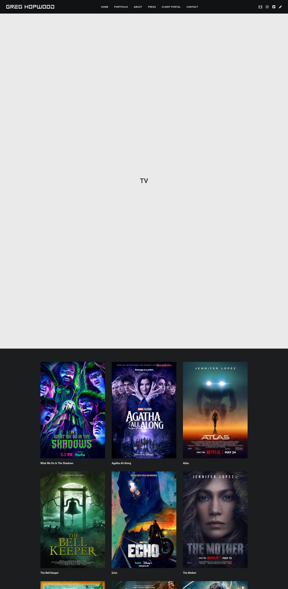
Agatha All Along (121, 195)
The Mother (189, 305)
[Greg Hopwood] (30, 7)
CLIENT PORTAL (171, 7)
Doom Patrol (47, 415)
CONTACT (192, 7)
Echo (114, 305)
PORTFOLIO (121, 7)
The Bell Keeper (49, 305)
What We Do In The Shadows (56, 195)
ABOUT (138, 7)
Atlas (186, 195)
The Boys (45, 524)
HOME (104, 7)
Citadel (116, 415)
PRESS (152, 7)
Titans (186, 415)
